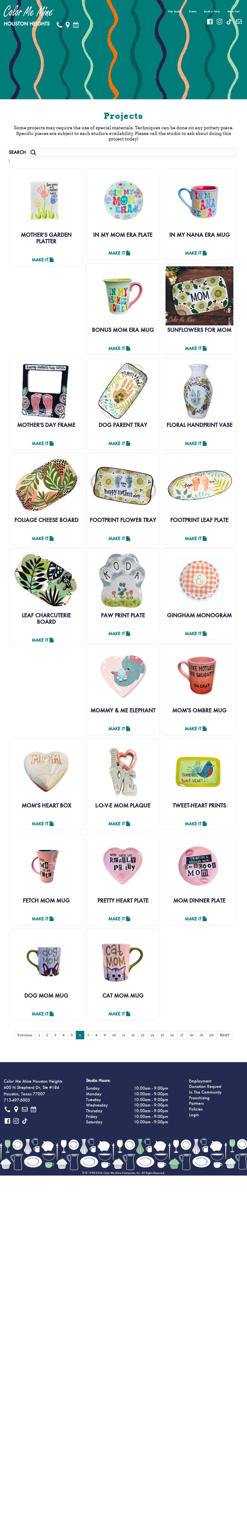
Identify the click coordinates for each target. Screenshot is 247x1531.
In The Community (205, 1094)
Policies (195, 1111)
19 (201, 1037)
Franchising (199, 1100)
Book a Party (212, 11)
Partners (196, 1106)
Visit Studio (175, 11)
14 (152, 1037)
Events (193, 11)
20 (211, 1037)
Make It (42, 260)
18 (191, 1037)
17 (181, 1037)
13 (142, 1037)
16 (172, 1037)
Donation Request (205, 1089)
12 (133, 1037)
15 (162, 1037)
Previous (24, 1037)
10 (114, 1037)
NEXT (225, 1037)
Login (194, 1117)
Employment (200, 1083)
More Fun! (233, 11)
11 (123, 1037)
